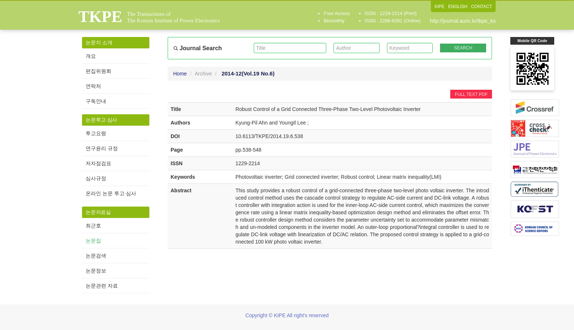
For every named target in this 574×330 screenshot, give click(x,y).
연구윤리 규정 (102, 148)
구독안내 (96, 101)
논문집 (93, 241)
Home (180, 74)
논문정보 (96, 271)
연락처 (93, 86)
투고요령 (96, 133)
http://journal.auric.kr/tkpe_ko (463, 21)
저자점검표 (98, 163)
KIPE (439, 6)
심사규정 (96, 178)
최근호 (93, 226)
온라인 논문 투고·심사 (111, 193)
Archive (203, 74)
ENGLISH (457, 6)
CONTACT (481, 6)
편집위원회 (98, 71)
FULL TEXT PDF (471, 94)
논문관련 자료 (102, 286)
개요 (91, 56)
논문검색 (96, 256)
